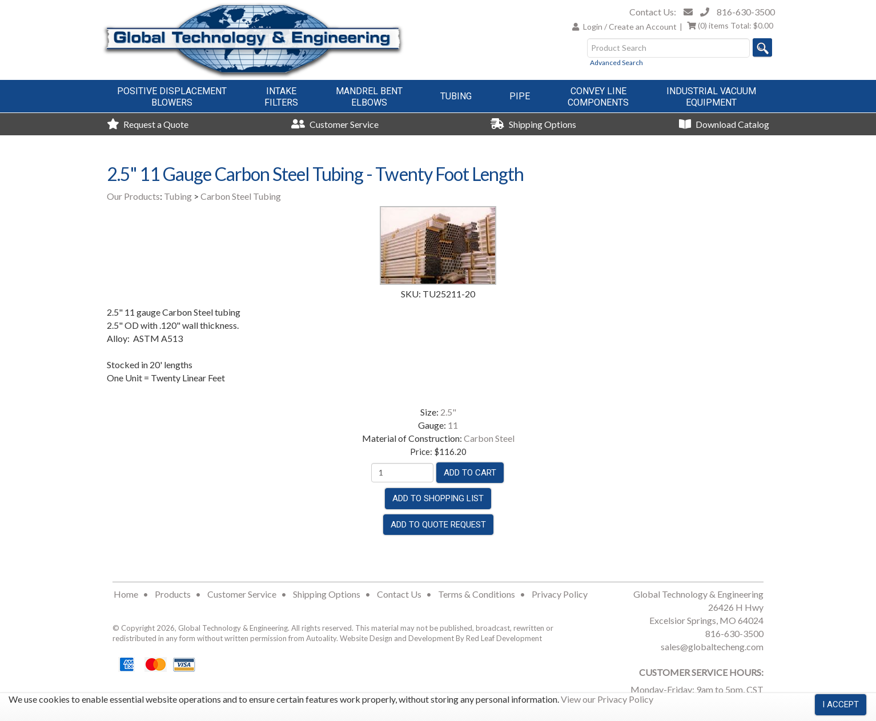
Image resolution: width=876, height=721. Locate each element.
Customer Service (335, 124)
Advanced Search (616, 62)
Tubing (456, 96)
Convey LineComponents (598, 97)
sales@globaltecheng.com (712, 646)
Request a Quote (147, 124)
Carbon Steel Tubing (240, 196)
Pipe (519, 96)
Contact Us (399, 594)
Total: (730, 25)
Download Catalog (724, 124)
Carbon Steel (489, 438)
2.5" (448, 411)
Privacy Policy (560, 594)
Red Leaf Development (504, 638)
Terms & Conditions (476, 594)
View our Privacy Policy (607, 699)
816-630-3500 (746, 11)
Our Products (133, 196)
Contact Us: (652, 11)
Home (126, 594)
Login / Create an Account (630, 26)
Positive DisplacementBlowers (172, 97)
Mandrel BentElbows (369, 97)
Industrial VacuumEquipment (711, 97)
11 (453, 425)
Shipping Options (533, 124)
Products (173, 594)
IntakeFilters (281, 97)
